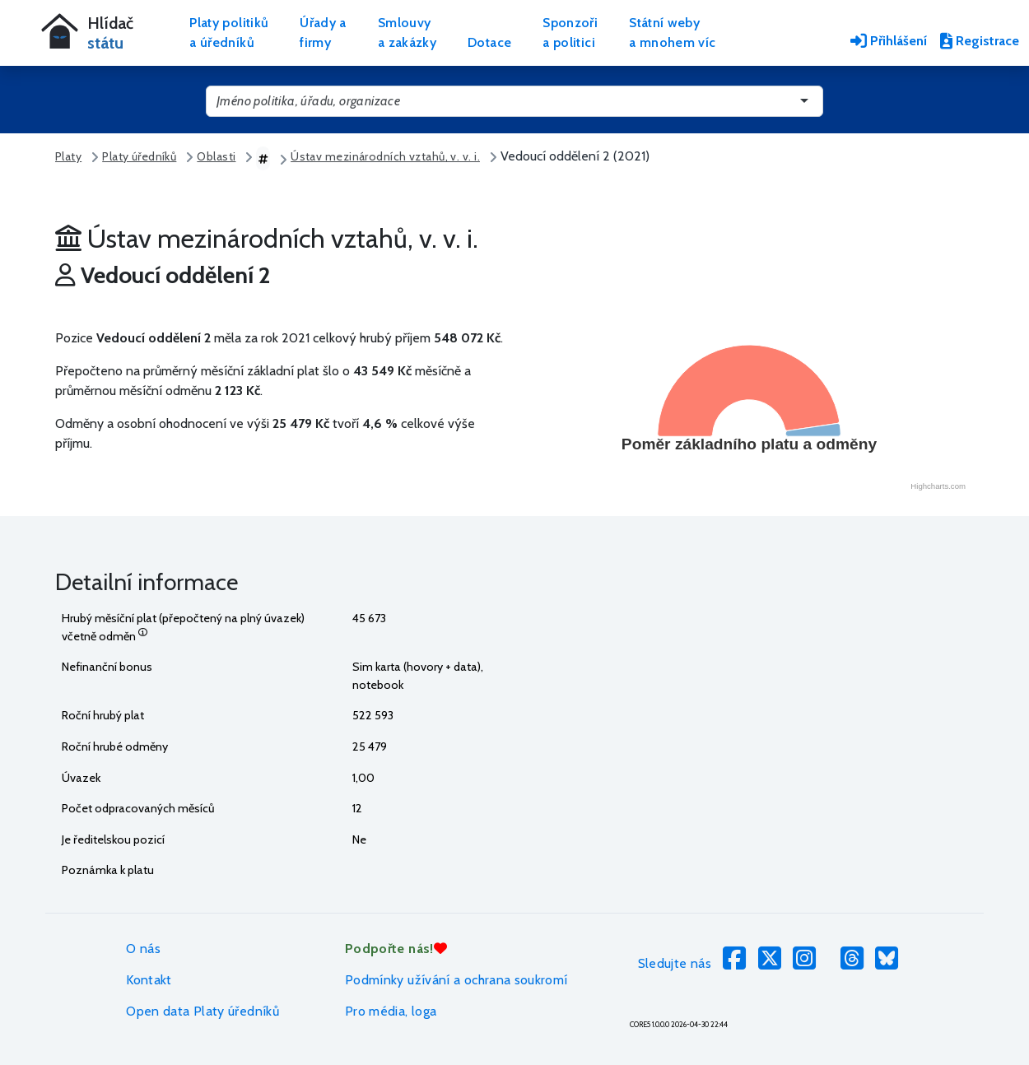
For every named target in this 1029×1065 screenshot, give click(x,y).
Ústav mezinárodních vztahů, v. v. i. (385, 156)
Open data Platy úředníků (202, 1011)
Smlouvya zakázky (407, 32)
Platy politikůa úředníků (228, 32)
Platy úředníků (139, 156)
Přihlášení (888, 41)
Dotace (489, 42)
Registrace (979, 41)
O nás (143, 948)
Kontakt (149, 980)
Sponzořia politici (570, 32)
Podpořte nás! (396, 948)
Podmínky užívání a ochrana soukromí (456, 980)
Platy (68, 156)
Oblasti (216, 156)
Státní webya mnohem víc (672, 32)
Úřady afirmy (323, 32)
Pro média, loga (390, 1011)
